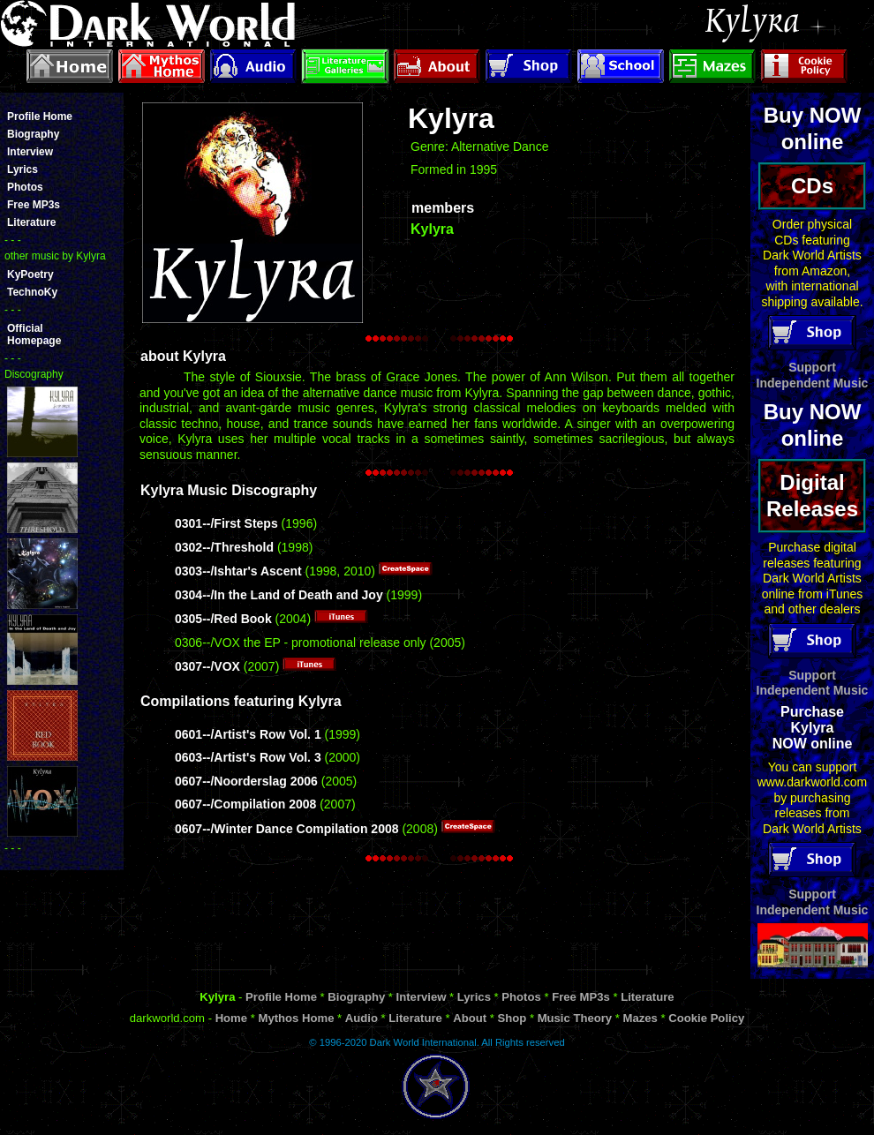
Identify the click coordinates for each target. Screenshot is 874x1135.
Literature (31, 222)
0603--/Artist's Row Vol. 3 (248, 757)
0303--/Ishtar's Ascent (238, 571)
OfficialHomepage (34, 334)
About (469, 1018)
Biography (33, 134)
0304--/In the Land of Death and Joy (279, 595)
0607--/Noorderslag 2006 (246, 781)
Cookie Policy (706, 1018)
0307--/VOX (207, 666)
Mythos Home (296, 1018)
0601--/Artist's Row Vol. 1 (248, 734)
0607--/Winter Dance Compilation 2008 (287, 829)
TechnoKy (32, 292)
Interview (30, 152)
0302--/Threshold (224, 547)
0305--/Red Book (223, 619)
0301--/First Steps (226, 523)
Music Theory (575, 1018)
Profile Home (39, 116)
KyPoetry (30, 274)
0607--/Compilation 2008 (245, 804)
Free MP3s (33, 205)
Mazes (640, 1018)
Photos (25, 187)
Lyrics (22, 169)
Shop (511, 1018)
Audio (361, 1018)
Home (231, 1018)
